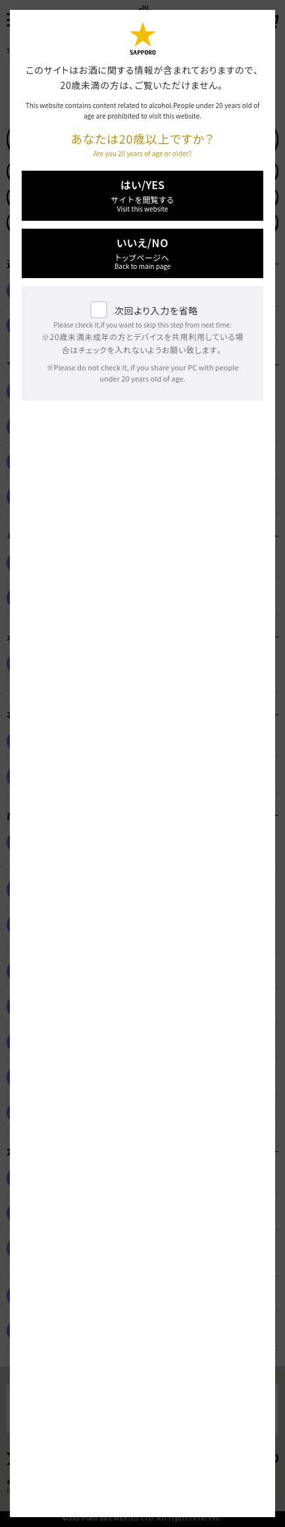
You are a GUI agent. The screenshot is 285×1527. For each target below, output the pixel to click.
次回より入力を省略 (156, 310)
